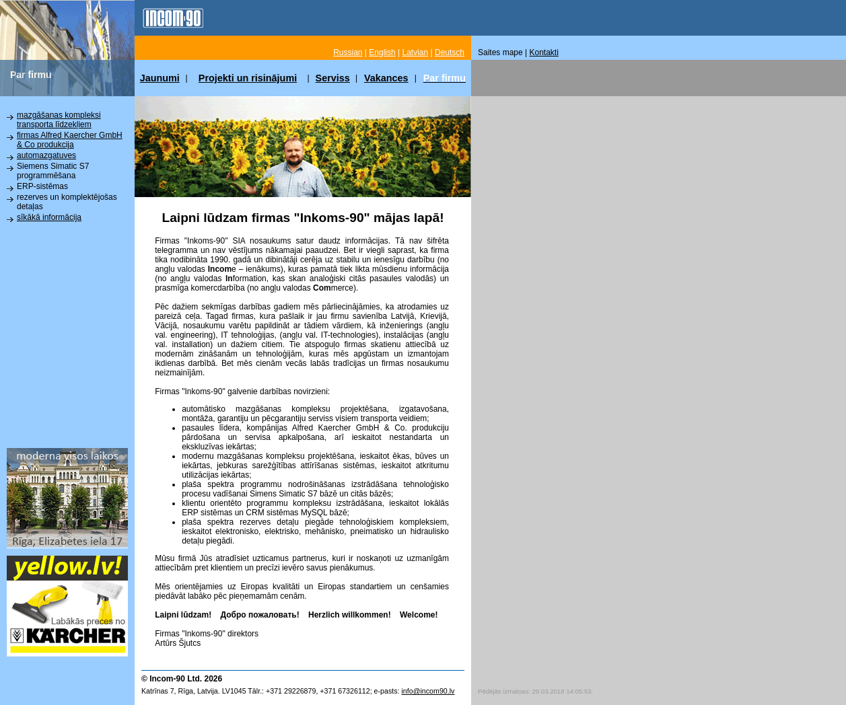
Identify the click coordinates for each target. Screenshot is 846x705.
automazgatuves (46, 155)
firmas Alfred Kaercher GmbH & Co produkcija (69, 140)
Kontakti (544, 52)
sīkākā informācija (49, 217)
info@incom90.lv (427, 691)
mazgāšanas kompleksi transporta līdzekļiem (59, 119)
